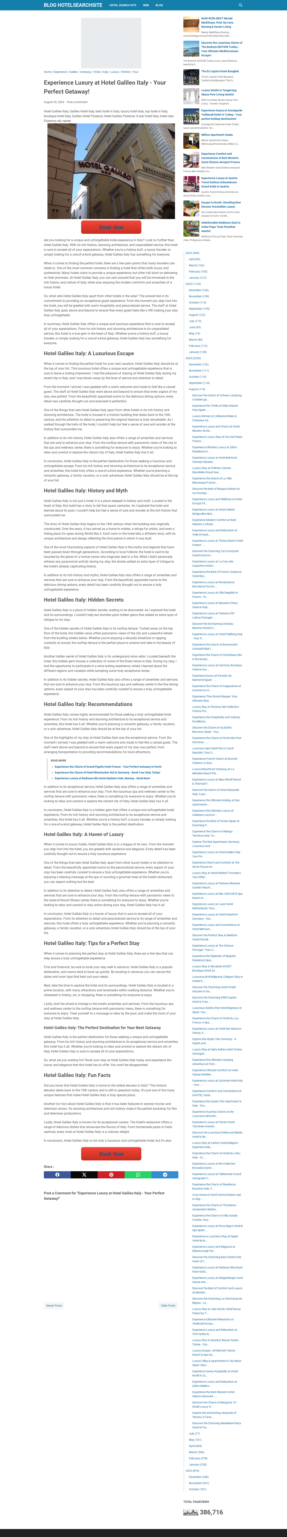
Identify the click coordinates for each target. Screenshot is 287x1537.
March (196, 265)
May (194, 333)
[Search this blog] (240, 5)
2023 (192, 1470)
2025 (193, 284)
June (195, 327)
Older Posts (168, 1305)
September (199, 308)
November (199, 296)
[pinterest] (111, 1174)
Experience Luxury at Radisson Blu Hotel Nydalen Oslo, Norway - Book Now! (102, 778)
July (195, 321)
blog (159, 5)
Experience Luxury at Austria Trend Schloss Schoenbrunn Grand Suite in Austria (219, 182)
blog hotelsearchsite (73, 5)
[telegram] (164, 1174)
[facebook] (57, 1174)
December (199, 290)
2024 (193, 358)
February (198, 271)
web (146, 5)
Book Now (111, 227)
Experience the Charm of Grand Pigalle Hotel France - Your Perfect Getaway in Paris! (108, 766)
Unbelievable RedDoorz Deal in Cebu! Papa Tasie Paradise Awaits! (220, 227)
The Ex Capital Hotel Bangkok (220, 71)
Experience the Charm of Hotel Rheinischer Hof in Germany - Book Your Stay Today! (107, 772)
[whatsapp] (138, 1174)
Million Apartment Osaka (217, 134)
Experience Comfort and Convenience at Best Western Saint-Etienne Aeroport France (220, 158)
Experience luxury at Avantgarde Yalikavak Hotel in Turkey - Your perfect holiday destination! (221, 114)
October (197, 302)
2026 (192, 253)
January (198, 277)
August (197, 314)
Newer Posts (54, 1305)
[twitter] (84, 1174)
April (194, 259)
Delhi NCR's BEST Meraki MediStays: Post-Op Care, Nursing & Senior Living (217, 22)
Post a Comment (77, 102)
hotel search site (123, 5)
